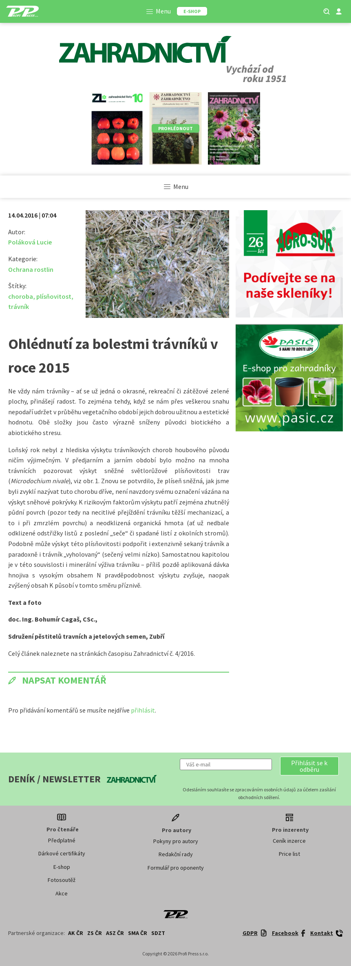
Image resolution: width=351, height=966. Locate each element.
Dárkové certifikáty (61, 853)
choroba (20, 296)
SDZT (158, 933)
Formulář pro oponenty (176, 867)
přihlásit (143, 710)
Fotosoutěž (61, 880)
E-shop (61, 867)
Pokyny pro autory (175, 841)
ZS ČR (94, 933)
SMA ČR (137, 933)
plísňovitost (53, 296)
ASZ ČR (115, 933)
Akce (61, 893)
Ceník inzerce (289, 840)
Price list (289, 853)
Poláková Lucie (30, 242)
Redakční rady (176, 854)
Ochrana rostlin (30, 269)
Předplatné (61, 840)
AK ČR (75, 933)
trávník (18, 306)
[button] (309, 766)
